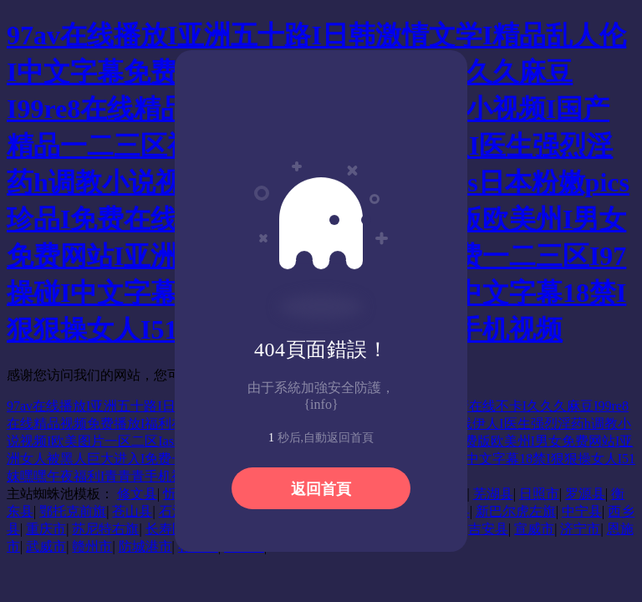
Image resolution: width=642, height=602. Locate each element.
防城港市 (145, 546)
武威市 (46, 546)
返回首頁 (321, 489)
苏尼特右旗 (105, 529)
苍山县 (132, 511)
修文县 (137, 494)
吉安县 (488, 529)
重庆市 (46, 529)
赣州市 (92, 546)
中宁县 (582, 511)
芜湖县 (493, 494)
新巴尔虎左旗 (516, 511)
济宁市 (580, 529)
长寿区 (165, 529)
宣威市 (534, 529)
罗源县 (585, 494)
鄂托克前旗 (72, 511)
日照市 (539, 494)
